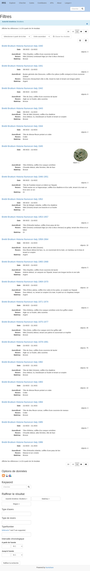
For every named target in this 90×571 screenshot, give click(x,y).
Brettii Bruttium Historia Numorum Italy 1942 (22, 88)
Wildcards (5, 530)
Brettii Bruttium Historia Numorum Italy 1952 (22, 199)
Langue (68, 3)
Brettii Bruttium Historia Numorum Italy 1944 (22, 126)
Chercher (22, 3)
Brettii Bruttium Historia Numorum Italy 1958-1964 (25, 239)
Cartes (31, 3)
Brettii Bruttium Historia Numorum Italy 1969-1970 (25, 282)
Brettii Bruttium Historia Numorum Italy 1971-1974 (25, 302)
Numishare (50, 567)
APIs (52, 3)
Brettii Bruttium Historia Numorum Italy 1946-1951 (25, 177)
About (59, 3)
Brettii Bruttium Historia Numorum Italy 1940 (22, 46)
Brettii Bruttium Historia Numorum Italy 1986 (22, 442)
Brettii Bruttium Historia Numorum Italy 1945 (22, 146)
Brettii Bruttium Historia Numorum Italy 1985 (22, 422)
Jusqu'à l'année (8, 551)
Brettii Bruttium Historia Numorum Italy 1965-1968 (25, 262)
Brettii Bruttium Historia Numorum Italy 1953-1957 (25, 217)
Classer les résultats (61, 36)
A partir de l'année (9, 542)
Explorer (12, 3)
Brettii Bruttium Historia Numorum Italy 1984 (22, 402)
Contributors (42, 3)
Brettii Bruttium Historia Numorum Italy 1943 (22, 108)
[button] (81, 31)
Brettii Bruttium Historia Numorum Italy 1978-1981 (25, 342)
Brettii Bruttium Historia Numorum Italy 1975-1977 (25, 322)
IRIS (4, 3)
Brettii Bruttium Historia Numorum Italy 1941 (22, 66)
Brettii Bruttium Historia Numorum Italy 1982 (22, 362)
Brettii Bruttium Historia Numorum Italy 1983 (22, 382)
